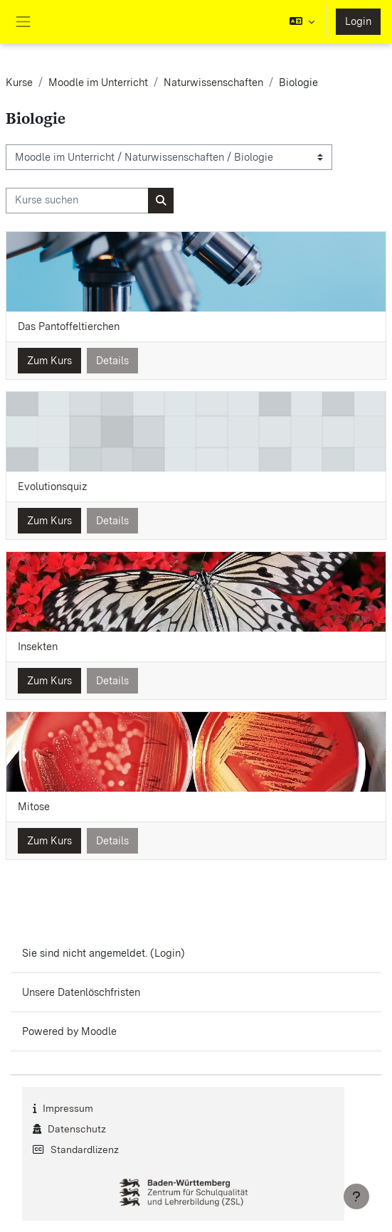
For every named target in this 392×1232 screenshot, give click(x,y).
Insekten (38, 646)
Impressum (68, 1108)
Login (358, 21)
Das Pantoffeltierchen (69, 326)
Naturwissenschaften (213, 82)
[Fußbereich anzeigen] (356, 1196)
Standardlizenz (85, 1149)
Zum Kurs (49, 360)
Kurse (19, 82)
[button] (302, 21)
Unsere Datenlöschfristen (81, 992)
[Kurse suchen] (77, 200)
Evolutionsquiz (53, 486)
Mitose (34, 806)
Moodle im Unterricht (98, 82)
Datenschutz (77, 1129)
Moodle (99, 1031)
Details (112, 360)
